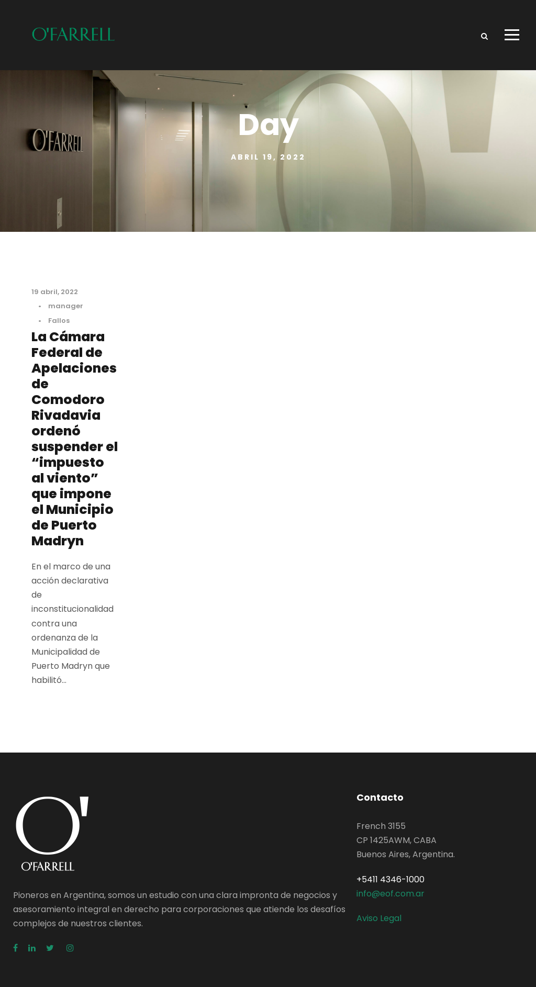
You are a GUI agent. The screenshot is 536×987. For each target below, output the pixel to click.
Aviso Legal (378, 918)
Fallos (59, 321)
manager (65, 306)
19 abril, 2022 (54, 292)
